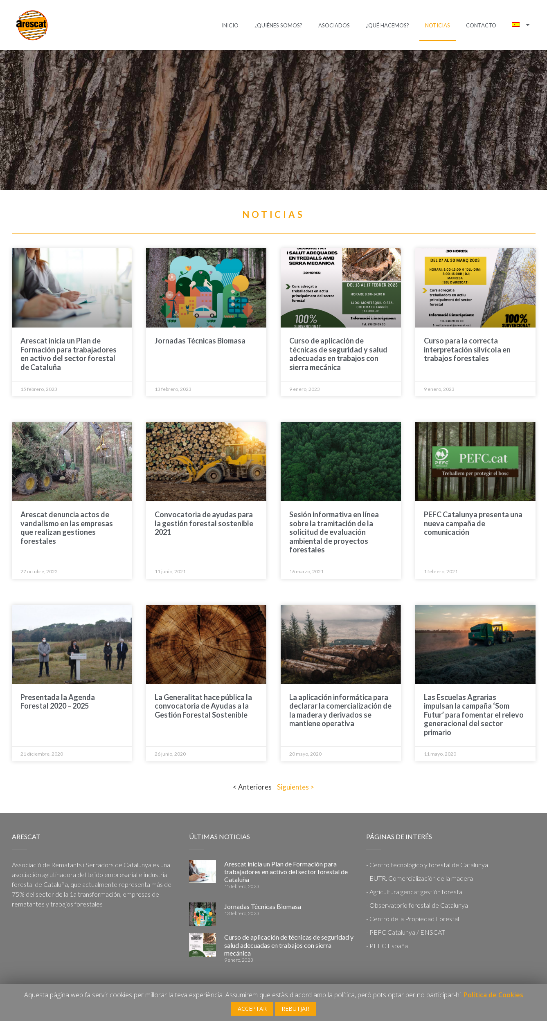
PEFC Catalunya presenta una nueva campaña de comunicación (473, 523)
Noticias (437, 25)
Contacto (481, 25)
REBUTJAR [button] (295, 1008)
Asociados (334, 25)
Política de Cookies (493, 994)
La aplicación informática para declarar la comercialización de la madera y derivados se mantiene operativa (340, 710)
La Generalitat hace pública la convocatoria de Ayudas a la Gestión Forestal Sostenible (203, 706)
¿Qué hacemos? (387, 25)
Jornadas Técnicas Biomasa (200, 340)
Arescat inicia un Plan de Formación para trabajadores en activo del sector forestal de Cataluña (68, 354)
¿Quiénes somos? (278, 25)
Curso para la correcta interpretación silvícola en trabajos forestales (467, 349)
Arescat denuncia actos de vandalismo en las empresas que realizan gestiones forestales (66, 527)
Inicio (230, 25)
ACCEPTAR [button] (252, 1008)
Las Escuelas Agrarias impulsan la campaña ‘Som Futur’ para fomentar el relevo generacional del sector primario (474, 715)
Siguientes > (295, 787)
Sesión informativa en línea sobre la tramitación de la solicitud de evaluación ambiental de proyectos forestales (334, 532)
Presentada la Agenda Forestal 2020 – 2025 (57, 702)
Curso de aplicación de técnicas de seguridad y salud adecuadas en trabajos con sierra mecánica (338, 354)
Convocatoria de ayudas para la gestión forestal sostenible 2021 (204, 523)
